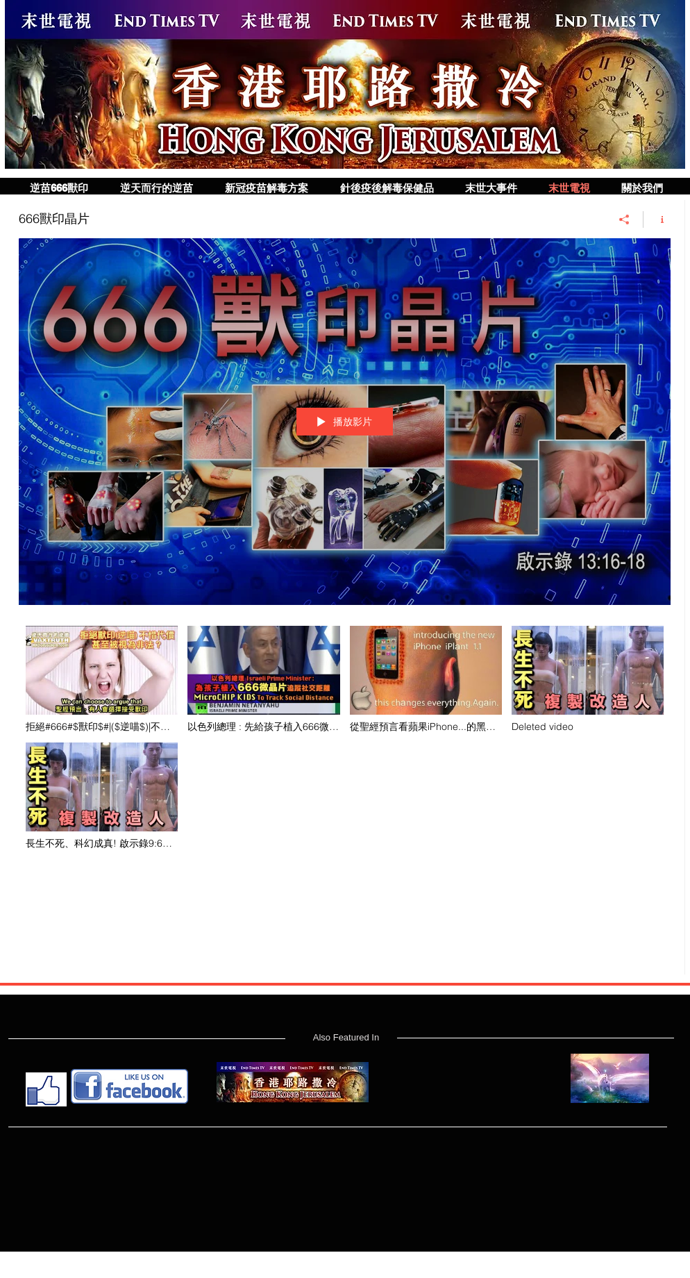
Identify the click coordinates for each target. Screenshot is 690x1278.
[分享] (624, 219)
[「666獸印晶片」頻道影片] (345, 790)
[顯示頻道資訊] (657, 219)
